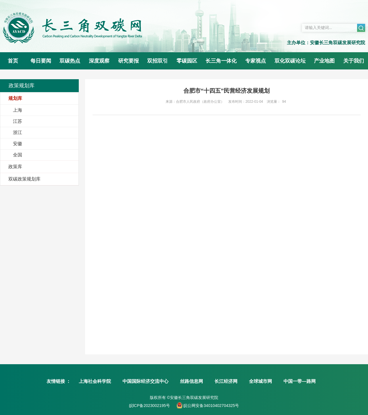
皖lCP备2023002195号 (149, 405)
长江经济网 (225, 381)
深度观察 (99, 61)
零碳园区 (187, 61)
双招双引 (157, 61)
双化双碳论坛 (290, 61)
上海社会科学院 (95, 381)
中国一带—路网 (299, 381)
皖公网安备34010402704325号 (210, 405)
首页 (13, 61)
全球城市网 (260, 381)
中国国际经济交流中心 (145, 381)
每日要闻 (40, 61)
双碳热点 (70, 61)
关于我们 (353, 61)
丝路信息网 (191, 381)
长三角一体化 (221, 61)
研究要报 (128, 61)
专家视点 (255, 61)
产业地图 (324, 61)
